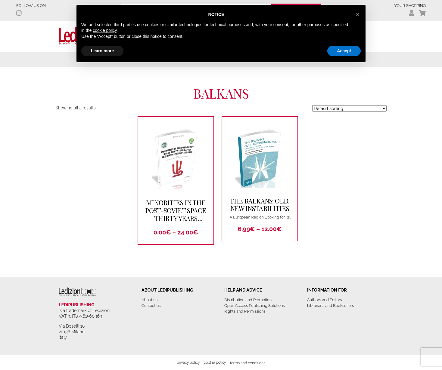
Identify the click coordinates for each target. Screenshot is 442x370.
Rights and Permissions (245, 311)
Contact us (151, 305)
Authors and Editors (324, 300)
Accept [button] (344, 50)
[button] (358, 14)
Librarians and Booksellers (330, 305)
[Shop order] (349, 108)
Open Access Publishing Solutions (254, 305)
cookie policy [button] (105, 30)
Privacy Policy (188, 362)
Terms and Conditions (247, 363)
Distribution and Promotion (248, 300)
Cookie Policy (215, 362)
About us (149, 300)
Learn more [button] (102, 50)
